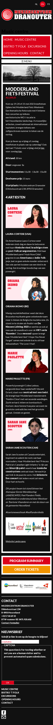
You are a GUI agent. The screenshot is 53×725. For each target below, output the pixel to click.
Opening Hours (16, 53)
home (8, 39)
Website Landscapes (16, 541)
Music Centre (25, 39)
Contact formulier (10, 623)
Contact (37, 53)
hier (42, 148)
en (42, 4)
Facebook (3, 712)
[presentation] (15, 668)
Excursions (37, 46)
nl (36, 4)
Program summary (26, 561)
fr (48, 4)
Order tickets (26, 569)
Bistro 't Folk (15, 46)
